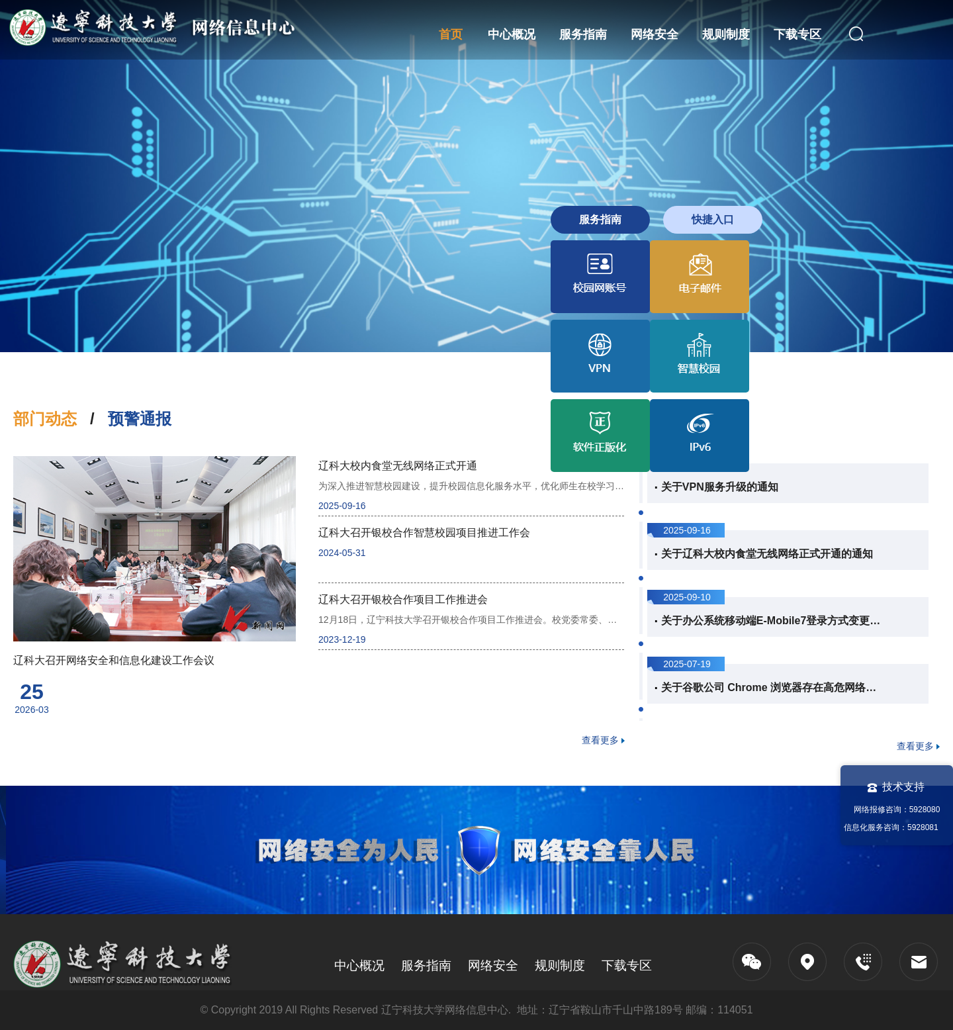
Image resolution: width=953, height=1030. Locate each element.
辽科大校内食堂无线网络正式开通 (397, 465)
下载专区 (797, 34)
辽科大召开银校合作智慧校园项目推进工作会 (424, 532)
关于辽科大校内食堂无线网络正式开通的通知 (767, 553)
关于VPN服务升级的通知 (719, 486)
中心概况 (511, 34)
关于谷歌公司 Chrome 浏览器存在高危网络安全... (772, 687)
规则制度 (726, 34)
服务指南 (583, 34)
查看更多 (600, 740)
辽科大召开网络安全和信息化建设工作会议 (113, 660)
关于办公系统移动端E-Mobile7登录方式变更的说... (772, 620)
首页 (451, 34)
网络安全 (654, 34)
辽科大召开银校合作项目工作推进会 (403, 599)
